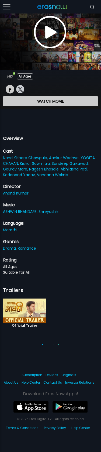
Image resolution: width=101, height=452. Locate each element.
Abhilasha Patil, (74, 169)
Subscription (32, 375)
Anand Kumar (16, 193)
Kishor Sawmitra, (36, 163)
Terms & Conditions (22, 428)
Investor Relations (79, 382)
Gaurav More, (16, 169)
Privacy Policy (55, 428)
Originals (68, 375)
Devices (52, 375)
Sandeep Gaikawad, (70, 163)
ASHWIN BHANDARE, (21, 211)
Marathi (10, 230)
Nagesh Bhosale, (45, 169)
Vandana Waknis (52, 175)
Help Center (31, 382)
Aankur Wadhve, (65, 157)
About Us (11, 382)
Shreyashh (48, 211)
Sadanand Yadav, (20, 175)
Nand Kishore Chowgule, (26, 157)
